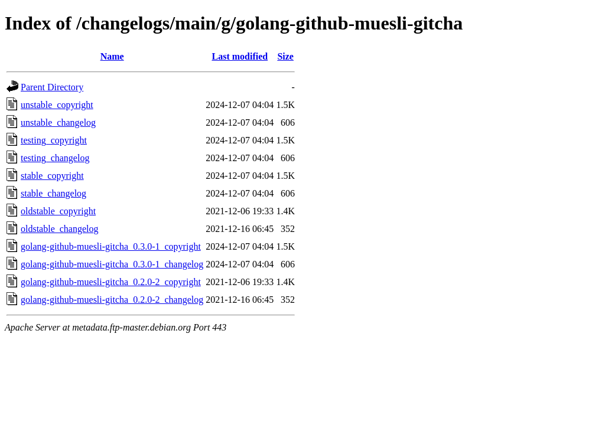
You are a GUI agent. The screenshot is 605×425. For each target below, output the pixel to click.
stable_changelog (53, 193)
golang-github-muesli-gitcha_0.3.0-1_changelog (112, 264)
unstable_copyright (57, 105)
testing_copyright (54, 140)
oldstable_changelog (60, 229)
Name (112, 56)
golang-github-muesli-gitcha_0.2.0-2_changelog (112, 300)
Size (285, 56)
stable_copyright (52, 176)
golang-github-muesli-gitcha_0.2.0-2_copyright (111, 282)
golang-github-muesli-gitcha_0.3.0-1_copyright (111, 246)
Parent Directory (52, 87)
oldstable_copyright (58, 211)
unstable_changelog (58, 122)
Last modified (240, 56)
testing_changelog (55, 158)
